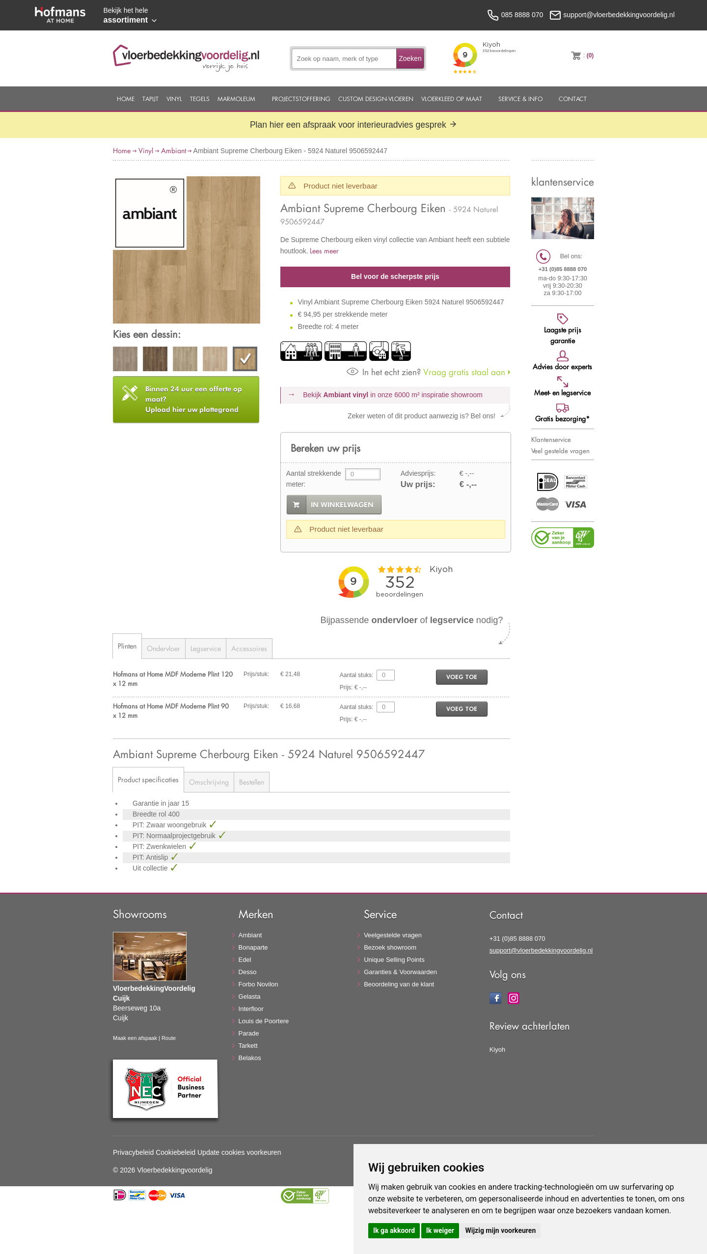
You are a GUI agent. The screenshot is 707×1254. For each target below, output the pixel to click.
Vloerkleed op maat (451, 99)
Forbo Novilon (258, 984)
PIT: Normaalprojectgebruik (175, 836)
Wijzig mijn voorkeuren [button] (500, 1230)
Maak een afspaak (135, 1038)
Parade (249, 1033)
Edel (245, 959)
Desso (248, 972)
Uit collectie (151, 868)
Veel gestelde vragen (560, 451)
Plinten (127, 646)
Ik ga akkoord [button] (394, 1230)
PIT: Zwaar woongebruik (170, 825)
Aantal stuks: (357, 675)
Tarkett (248, 1045)
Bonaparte (253, 947)
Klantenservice (551, 439)
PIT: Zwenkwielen (160, 846)
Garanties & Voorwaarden (400, 972)
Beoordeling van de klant (399, 984)
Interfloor (251, 1008)
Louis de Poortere (264, 1021)
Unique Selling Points (394, 959)
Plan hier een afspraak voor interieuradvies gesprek (353, 125)
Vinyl (174, 99)
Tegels (200, 99)
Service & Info (520, 99)
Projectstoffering (301, 99)
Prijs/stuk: (256, 674)
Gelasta (250, 996)
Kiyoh (497, 1049)
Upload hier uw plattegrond (193, 399)
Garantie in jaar (157, 803)
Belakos (250, 1058)
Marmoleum (236, 99)
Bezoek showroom (390, 947)
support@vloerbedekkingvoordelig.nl (541, 950)
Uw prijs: (418, 484)
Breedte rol (150, 814)
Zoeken (410, 58)
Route (169, 1038)
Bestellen (251, 782)
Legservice (205, 648)
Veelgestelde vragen (393, 935)
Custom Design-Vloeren (375, 99)
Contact (573, 99)
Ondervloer (163, 648)
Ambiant (173, 150)
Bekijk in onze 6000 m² (393, 395)
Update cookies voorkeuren (239, 1152)
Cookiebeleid (175, 1152)
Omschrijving (209, 782)
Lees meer (324, 250)
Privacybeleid (133, 1152)
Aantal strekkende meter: (313, 478)
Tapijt (150, 99)
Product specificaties (148, 779)
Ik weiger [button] (440, 1230)
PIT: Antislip (151, 857)
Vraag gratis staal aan (426, 372)
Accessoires (249, 648)
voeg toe (461, 677)
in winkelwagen (342, 505)
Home (126, 99)
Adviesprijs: (418, 473)
